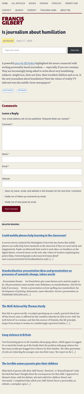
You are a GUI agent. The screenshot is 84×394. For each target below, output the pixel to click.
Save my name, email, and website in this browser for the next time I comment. (43, 191)
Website (6, 179)
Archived (8, 90)
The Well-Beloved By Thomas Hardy (23, 305)
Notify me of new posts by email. (21, 202)
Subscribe (75, 50)
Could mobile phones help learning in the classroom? (34, 235)
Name (5, 154)
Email (5, 166)
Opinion (22, 90)
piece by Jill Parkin (25, 63)
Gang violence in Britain (16, 334)
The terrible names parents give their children (30, 363)
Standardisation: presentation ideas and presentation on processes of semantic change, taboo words (37, 272)
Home (5, 3)
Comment (7, 124)
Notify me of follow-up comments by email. (25, 196)
